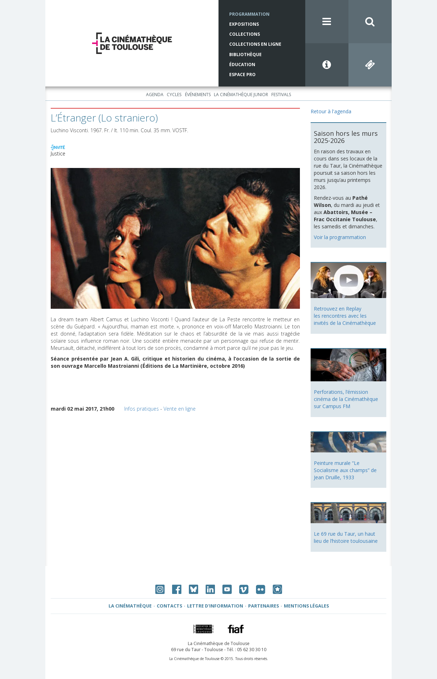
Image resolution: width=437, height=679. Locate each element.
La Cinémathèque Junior (241, 94)
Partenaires (263, 606)
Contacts (169, 606)
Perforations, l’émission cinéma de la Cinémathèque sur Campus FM (346, 399)
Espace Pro (242, 74)
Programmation (249, 14)
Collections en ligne (255, 44)
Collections (244, 34)
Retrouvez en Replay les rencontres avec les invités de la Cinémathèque (345, 315)
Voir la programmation (340, 237)
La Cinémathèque (130, 606)
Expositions (244, 24)
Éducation (242, 64)
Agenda (155, 94)
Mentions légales (306, 606)
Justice (58, 153)
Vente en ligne (180, 408)
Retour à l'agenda (331, 111)
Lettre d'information (215, 606)
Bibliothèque (245, 54)
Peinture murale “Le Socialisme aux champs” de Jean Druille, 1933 (345, 470)
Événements (198, 94)
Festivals (281, 94)
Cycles (174, 94)
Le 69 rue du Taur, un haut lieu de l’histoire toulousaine (346, 537)
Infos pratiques (141, 408)
